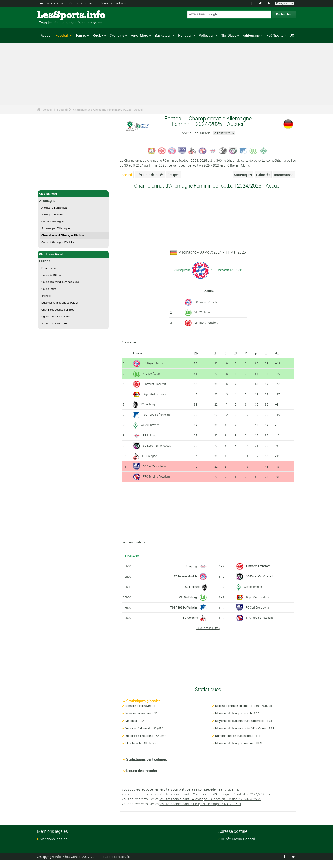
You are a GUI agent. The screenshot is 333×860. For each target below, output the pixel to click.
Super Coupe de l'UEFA (54, 323)
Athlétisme (251, 35)
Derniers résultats (113, 3)
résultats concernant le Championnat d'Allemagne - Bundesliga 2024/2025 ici (214, 793)
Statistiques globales (143, 700)
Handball (185, 35)
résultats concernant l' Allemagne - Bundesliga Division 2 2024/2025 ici (210, 798)
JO (292, 35)
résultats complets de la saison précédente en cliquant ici (199, 788)
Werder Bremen (150, 425)
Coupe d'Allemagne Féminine (58, 242)
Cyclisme (117, 35)
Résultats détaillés (149, 175)
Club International (73, 254)
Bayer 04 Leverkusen (155, 394)
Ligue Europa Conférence (55, 316)
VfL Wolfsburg (203, 312)
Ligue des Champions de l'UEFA (59, 302)
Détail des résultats (208, 627)
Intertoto (46, 295)
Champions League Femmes (57, 309)
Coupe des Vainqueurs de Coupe (60, 282)
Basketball (163, 35)
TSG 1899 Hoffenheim (156, 414)
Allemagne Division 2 (53, 214)
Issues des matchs (141, 770)
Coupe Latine (48, 288)
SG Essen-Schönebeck (157, 445)
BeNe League (49, 268)
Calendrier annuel (81, 3)
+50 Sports (275, 35)
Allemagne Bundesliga (54, 207)
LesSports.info (54, 15)
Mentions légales (53, 838)
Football (62, 35)
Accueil (46, 35)
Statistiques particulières (146, 758)
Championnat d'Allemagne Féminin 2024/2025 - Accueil (108, 109)
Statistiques (243, 175)
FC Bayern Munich (205, 302)
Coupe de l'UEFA (51, 275)
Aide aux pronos (51, 3)
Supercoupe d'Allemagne (55, 228)
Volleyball (206, 35)
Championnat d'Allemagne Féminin (62, 235)
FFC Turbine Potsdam (156, 476)
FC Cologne (149, 455)
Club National (73, 193)
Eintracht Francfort (206, 322)
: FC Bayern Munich (226, 269)
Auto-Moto (139, 35)
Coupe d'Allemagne (52, 221)
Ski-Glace (228, 35)
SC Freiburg (147, 404)
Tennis (80, 35)
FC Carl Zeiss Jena (154, 465)
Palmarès (263, 175)
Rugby (98, 35)
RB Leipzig (149, 435)
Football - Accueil (50, 184)
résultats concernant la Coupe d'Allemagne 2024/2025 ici (200, 803)
